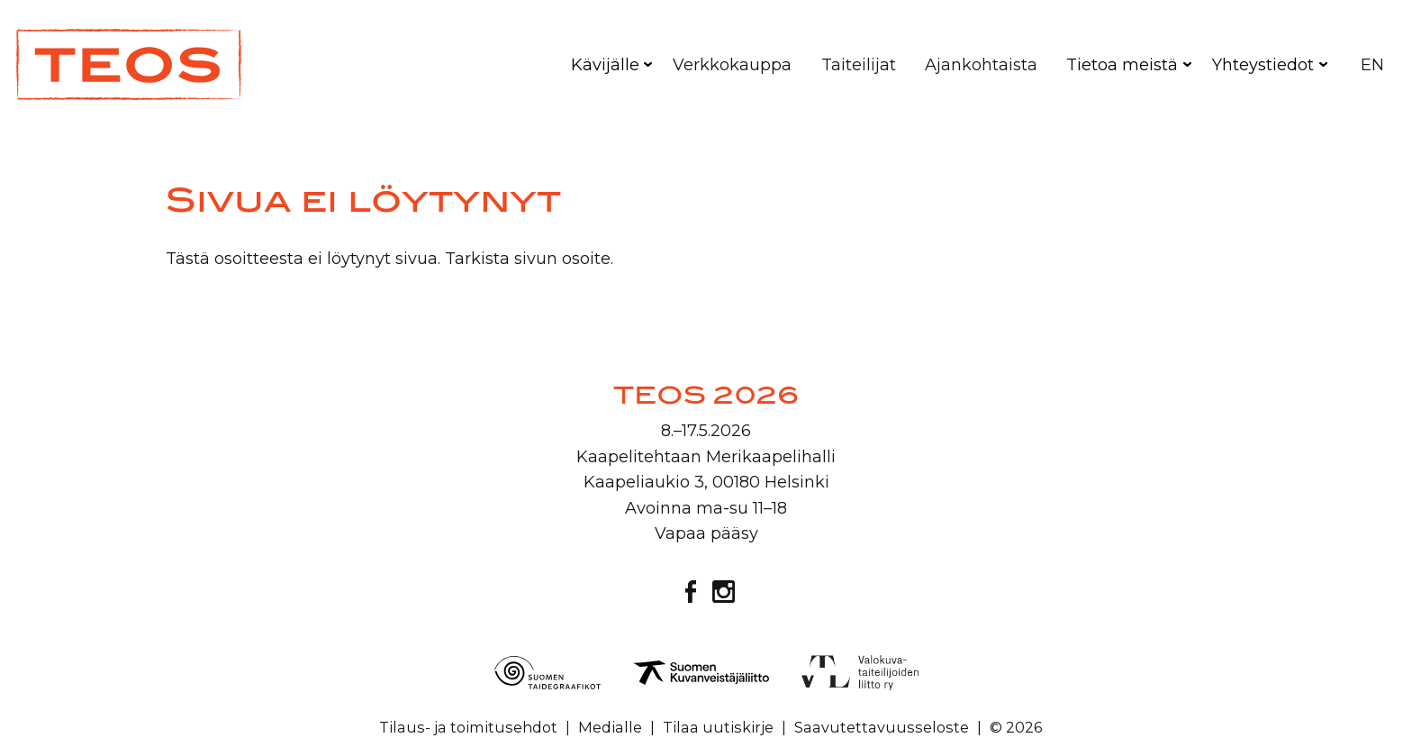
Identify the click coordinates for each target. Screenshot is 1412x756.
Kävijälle (605, 65)
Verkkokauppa (732, 65)
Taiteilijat (858, 65)
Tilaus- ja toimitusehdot (468, 727)
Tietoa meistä (1122, 65)
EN (1372, 65)
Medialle (610, 727)
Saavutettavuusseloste (881, 727)
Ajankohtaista (981, 65)
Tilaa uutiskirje (718, 727)
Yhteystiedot (1263, 65)
